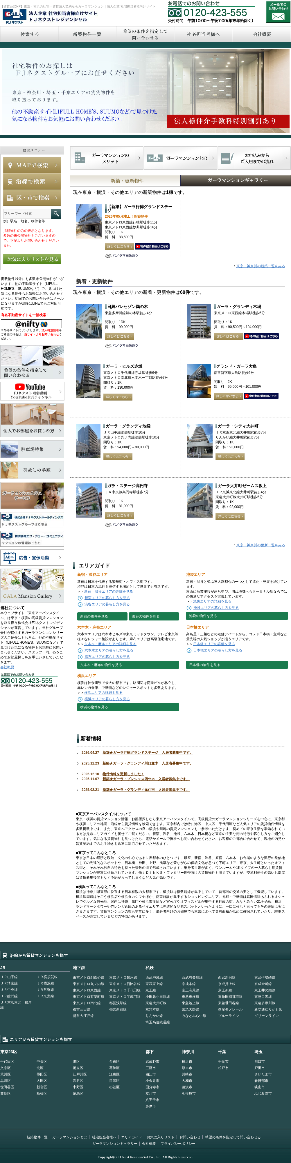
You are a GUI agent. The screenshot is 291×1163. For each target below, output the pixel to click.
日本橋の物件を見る (204, 665)
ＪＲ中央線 (9, 990)
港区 (76, 1062)
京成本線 (189, 984)
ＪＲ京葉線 (45, 996)
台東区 (114, 1062)
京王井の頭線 (264, 990)
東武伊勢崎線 (264, 977)
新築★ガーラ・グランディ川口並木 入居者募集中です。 (148, 763)
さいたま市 (263, 1074)
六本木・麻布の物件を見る (101, 665)
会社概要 (7, 667)
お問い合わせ (278, 12)
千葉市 (223, 1062)
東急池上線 (190, 1003)
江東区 (114, 1074)
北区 (40, 1068)
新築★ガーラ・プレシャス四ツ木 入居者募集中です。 (146, 779)
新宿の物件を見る (94, 616)
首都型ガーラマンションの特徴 (180, 158)
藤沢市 (187, 1087)
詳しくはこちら (119, 246)
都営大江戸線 (83, 1016)
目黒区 (114, 1081)
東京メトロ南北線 (87, 1003)
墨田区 (42, 1074)
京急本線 (152, 1009)
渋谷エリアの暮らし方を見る (107, 604)
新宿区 (42, 1087)
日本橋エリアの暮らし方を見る (217, 650)
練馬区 (78, 1093)
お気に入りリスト (161, 1137)
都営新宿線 (118, 1009)
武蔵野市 (152, 1062)
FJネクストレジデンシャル (50, 17)
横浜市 (187, 1062)
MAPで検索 (32, 165)
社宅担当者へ (203, 34)
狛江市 (151, 1074)
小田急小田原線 (158, 997)
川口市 (259, 1062)
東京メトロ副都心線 (88, 977)
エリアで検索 (32, 198)
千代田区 (7, 1062)
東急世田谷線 (228, 1003)
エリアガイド (131, 1137)
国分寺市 (152, 1087)
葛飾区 (114, 1068)
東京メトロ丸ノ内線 (88, 984)
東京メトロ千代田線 (125, 990)
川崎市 (187, 1074)
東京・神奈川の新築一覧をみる (260, 266)
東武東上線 (154, 984)
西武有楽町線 (192, 977)
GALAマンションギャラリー (217, 180)
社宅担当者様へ (104, 1137)
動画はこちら (152, 246)
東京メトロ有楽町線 (88, 997)
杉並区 (114, 1087)
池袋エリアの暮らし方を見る (216, 608)
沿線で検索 (32, 181)
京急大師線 (190, 1009)
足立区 (78, 1068)
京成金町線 (263, 984)
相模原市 (189, 1093)
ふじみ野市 (263, 1093)
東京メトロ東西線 (87, 990)
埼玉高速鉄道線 (158, 1022)
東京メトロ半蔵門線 (125, 997)
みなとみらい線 (194, 1016)
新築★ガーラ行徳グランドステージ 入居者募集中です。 (148, 753)
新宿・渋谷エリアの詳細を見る (108, 591)
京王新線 (225, 990)
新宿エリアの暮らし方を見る (107, 598)
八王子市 (152, 1100)
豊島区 (5, 1093)
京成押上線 (227, 984)
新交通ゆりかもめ (268, 1009)
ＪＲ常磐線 (45, 990)
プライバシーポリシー (178, 1144)
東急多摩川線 (264, 1003)
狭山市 (259, 1087)
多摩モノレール (230, 1009)
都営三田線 (81, 1009)
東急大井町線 (156, 1003)
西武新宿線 (227, 977)
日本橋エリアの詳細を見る (214, 644)
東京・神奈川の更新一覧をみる (260, 545)
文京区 (5, 1068)
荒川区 (5, 1074)
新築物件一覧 (87, 34)
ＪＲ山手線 (9, 977)
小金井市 (152, 1081)
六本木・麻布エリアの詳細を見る (110, 644)
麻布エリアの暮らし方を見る (107, 657)
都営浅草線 (118, 1003)
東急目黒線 (263, 997)
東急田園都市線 (230, 997)
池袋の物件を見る (203, 616)
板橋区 (42, 1093)
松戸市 (223, 1068)
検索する (29, 34)
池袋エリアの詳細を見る (212, 601)
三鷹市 (151, 1068)
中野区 (78, 1087)
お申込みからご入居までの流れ (254, 158)
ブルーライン (228, 1016)
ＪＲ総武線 (9, 996)
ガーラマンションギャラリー (114, 1144)
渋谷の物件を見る (146, 616)
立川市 (151, 1093)
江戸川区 (80, 1074)
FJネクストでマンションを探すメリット (107, 158)
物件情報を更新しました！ (123, 774)
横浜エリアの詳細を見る (103, 693)
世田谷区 (7, 1087)
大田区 (42, 1081)
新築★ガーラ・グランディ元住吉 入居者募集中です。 (146, 790)
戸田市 (259, 1068)
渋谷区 (78, 1081)
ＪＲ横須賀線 (47, 977)
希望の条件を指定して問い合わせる (145, 34)
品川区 (5, 1081)
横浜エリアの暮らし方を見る (107, 699)
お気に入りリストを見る (32, 259)
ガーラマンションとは (69, 1137)
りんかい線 (154, 1016)
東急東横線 (190, 997)
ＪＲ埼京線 (9, 983)
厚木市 (187, 1068)
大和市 (187, 1081)
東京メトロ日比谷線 (125, 984)
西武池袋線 (154, 977)
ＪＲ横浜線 (45, 983)
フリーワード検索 (56, 214)
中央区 (42, 1062)
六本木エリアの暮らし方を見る (109, 650)
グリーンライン (266, 1016)
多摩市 (151, 1106)
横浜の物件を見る (94, 707)
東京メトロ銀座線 (123, 977)
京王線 (151, 990)
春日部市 (261, 1081)
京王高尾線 (190, 990)
